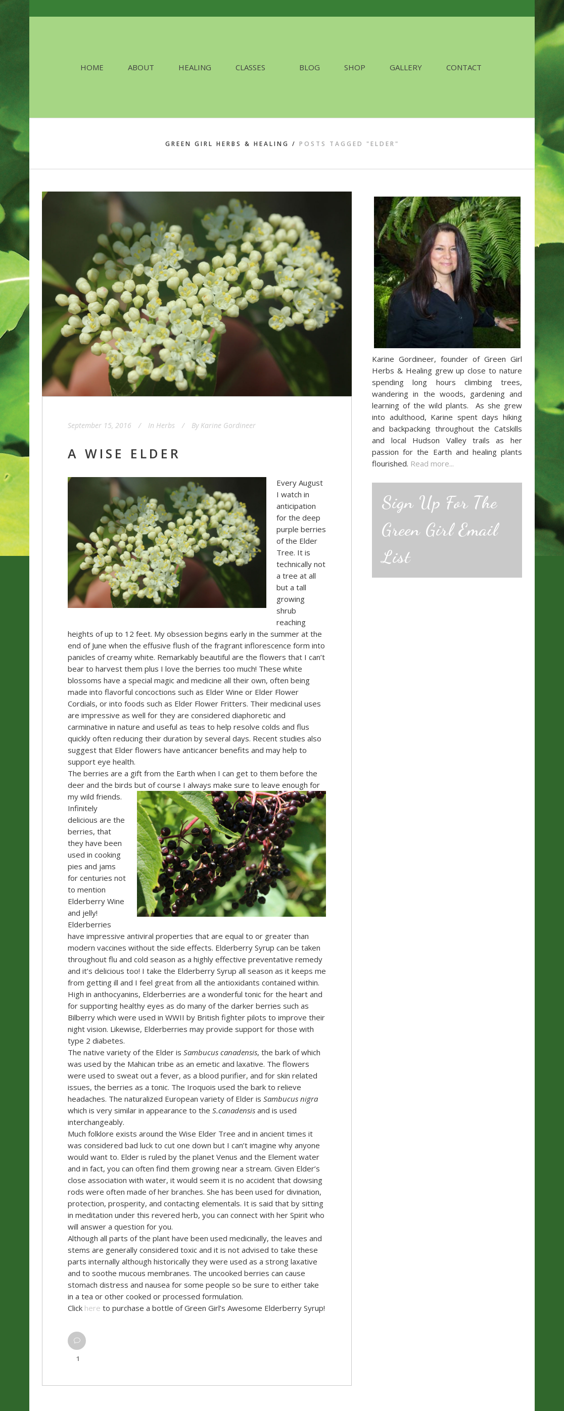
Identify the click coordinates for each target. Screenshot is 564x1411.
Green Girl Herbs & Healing (227, 143)
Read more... (432, 463)
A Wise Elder (124, 453)
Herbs (165, 425)
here (92, 1308)
